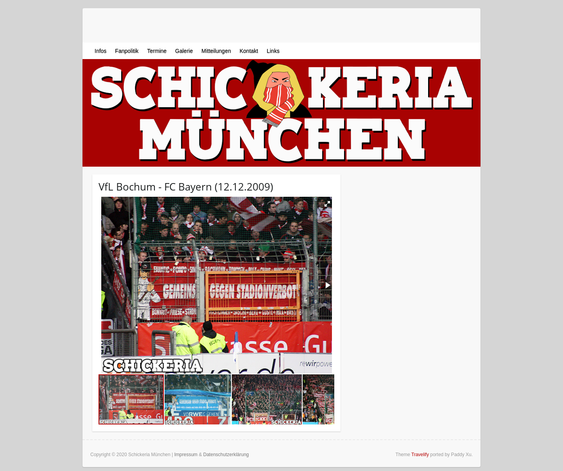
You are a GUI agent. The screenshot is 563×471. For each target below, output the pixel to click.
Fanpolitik (126, 51)
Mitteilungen (216, 51)
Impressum (185, 454)
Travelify (420, 454)
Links (273, 51)
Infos (100, 51)
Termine (157, 51)
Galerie (184, 51)
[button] (327, 204)
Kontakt (249, 51)
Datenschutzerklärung (226, 454)
